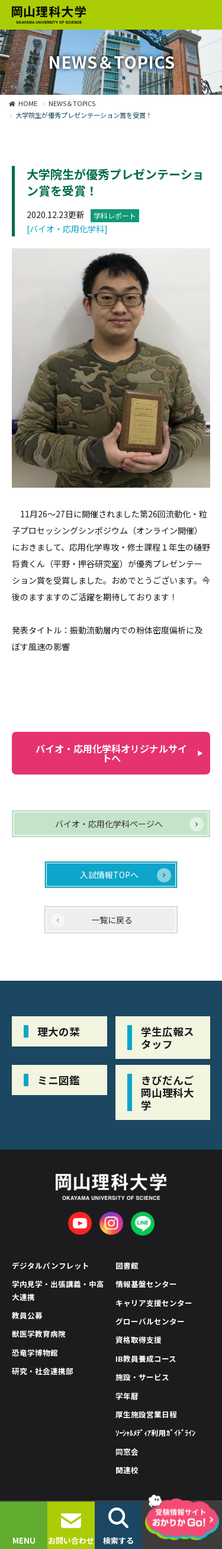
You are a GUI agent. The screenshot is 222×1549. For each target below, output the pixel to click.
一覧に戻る (112, 920)
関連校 (127, 1470)
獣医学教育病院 (39, 1333)
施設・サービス (142, 1376)
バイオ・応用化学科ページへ (109, 824)
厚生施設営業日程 (146, 1414)
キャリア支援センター (153, 1302)
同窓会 (127, 1451)
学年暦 (127, 1395)
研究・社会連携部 (42, 1371)
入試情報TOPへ (109, 875)
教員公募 (27, 1315)
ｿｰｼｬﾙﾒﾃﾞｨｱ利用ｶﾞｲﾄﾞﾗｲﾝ (155, 1432)
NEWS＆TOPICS (72, 103)
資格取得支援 (138, 1339)
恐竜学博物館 (35, 1352)
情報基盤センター (146, 1283)
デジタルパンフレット (50, 1265)
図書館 (127, 1265)
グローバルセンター (150, 1321)
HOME (27, 103)
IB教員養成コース (145, 1358)
